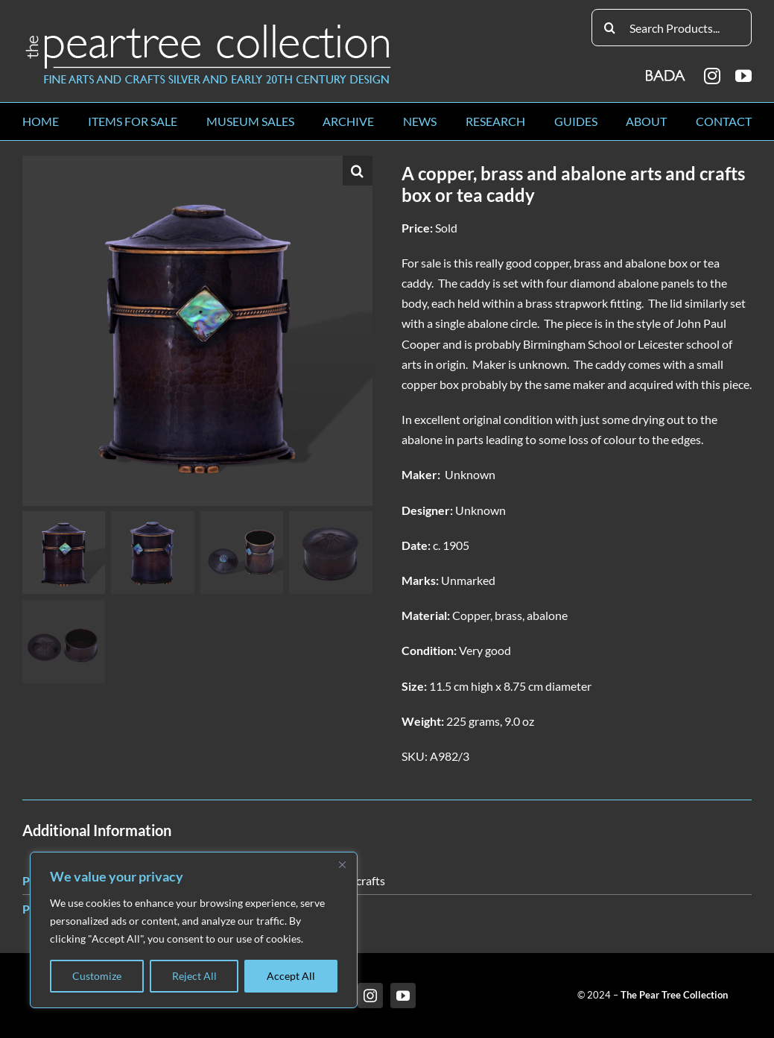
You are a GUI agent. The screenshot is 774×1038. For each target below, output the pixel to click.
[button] (357, 171)
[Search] (610, 27)
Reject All (194, 975)
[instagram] (712, 76)
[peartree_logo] (208, 27)
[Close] (342, 864)
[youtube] (743, 76)
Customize (96, 975)
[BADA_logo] (666, 70)
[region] (194, 930)
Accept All (291, 975)
